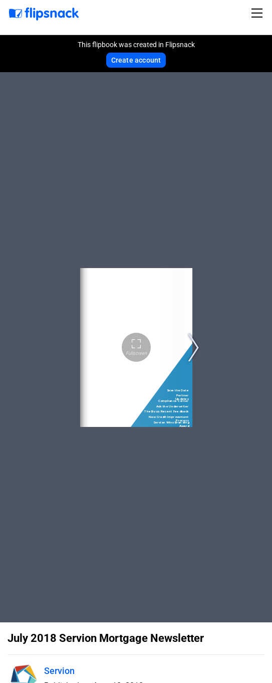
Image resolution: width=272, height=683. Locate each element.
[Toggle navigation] (258, 13)
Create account (136, 60)
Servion (59, 670)
